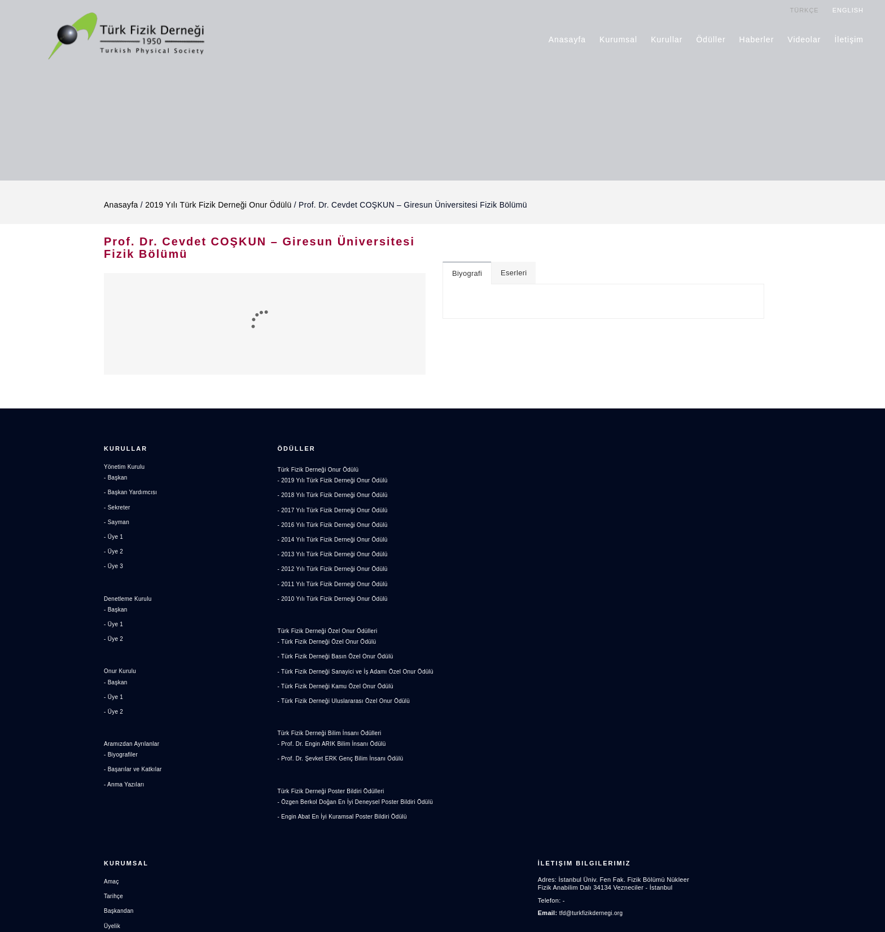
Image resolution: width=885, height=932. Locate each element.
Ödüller (711, 38)
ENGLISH (848, 9)
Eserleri (514, 266)
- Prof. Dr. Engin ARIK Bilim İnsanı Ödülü (337, 755)
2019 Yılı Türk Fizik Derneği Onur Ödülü (218, 198)
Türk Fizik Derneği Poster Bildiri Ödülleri (336, 802)
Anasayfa (567, 38)
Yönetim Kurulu (126, 471)
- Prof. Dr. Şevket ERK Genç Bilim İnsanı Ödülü (346, 770)
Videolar (804, 38)
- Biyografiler (122, 758)
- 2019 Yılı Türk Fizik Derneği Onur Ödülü (338, 481)
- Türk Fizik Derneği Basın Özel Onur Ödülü (341, 657)
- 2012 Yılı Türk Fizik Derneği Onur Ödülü (338, 570)
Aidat (458, 530)
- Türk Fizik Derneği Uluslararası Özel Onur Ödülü (350, 712)
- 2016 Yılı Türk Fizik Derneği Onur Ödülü (338, 526)
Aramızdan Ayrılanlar (134, 748)
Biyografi (467, 266)
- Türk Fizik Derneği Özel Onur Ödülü (331, 643)
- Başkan (117, 481)
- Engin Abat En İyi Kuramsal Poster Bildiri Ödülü (348, 838)
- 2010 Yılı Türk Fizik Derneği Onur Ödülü (338, 600)
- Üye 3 (114, 570)
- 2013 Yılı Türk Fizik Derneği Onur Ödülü (338, 555)
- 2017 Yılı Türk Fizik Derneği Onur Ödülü (338, 511)
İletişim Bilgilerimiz (671, 450)
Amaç (459, 471)
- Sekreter (118, 511)
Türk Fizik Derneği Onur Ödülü (322, 471)
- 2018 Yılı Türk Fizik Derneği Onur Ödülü (338, 496)
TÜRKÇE (804, 9)
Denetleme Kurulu (130, 603)
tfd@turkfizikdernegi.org (681, 502)
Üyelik (460, 515)
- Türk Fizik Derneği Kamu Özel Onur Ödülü (341, 697)
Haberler (757, 38)
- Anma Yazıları (126, 788)
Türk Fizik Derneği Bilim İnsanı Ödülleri (334, 744)
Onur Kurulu (121, 675)
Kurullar (667, 38)
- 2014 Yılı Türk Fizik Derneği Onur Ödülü (338, 541)
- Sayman (118, 526)
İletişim (849, 38)
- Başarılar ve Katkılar (135, 773)
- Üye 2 (114, 555)
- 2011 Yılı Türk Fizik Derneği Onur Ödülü (338, 585)
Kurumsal (619, 38)
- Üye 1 (114, 541)
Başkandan (467, 500)
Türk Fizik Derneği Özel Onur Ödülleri (332, 632)
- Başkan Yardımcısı (133, 496)
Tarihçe (461, 485)
